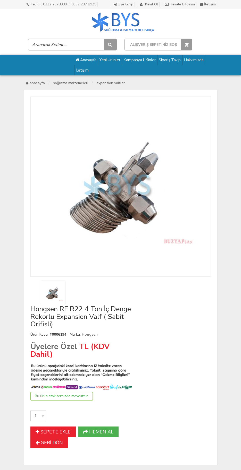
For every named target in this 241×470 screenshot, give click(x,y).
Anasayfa (86, 60)
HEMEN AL (98, 432)
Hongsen (90, 334)
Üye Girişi (123, 4)
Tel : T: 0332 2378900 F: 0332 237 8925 (61, 4)
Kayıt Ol (149, 4)
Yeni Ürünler (109, 60)
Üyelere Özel (53, 346)
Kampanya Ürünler (139, 60)
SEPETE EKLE (53, 432)
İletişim (208, 4)
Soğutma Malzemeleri (70, 83)
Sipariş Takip (170, 60)
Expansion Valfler (110, 83)
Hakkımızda (194, 60)
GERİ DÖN (49, 442)
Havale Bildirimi (180, 4)
